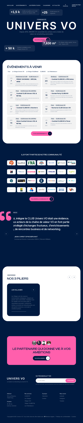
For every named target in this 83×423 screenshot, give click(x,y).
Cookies (74, 416)
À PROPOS (65, 5)
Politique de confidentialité (63, 416)
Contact (44, 398)
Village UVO (28, 401)
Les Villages (28, 398)
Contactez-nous (76, 5)
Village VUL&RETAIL (30, 403)
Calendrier (46, 5)
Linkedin (62, 396)
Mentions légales (50, 416)
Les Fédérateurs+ (29, 405)
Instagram (62, 398)
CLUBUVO (27, 396)
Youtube (62, 401)
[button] (10, 5)
